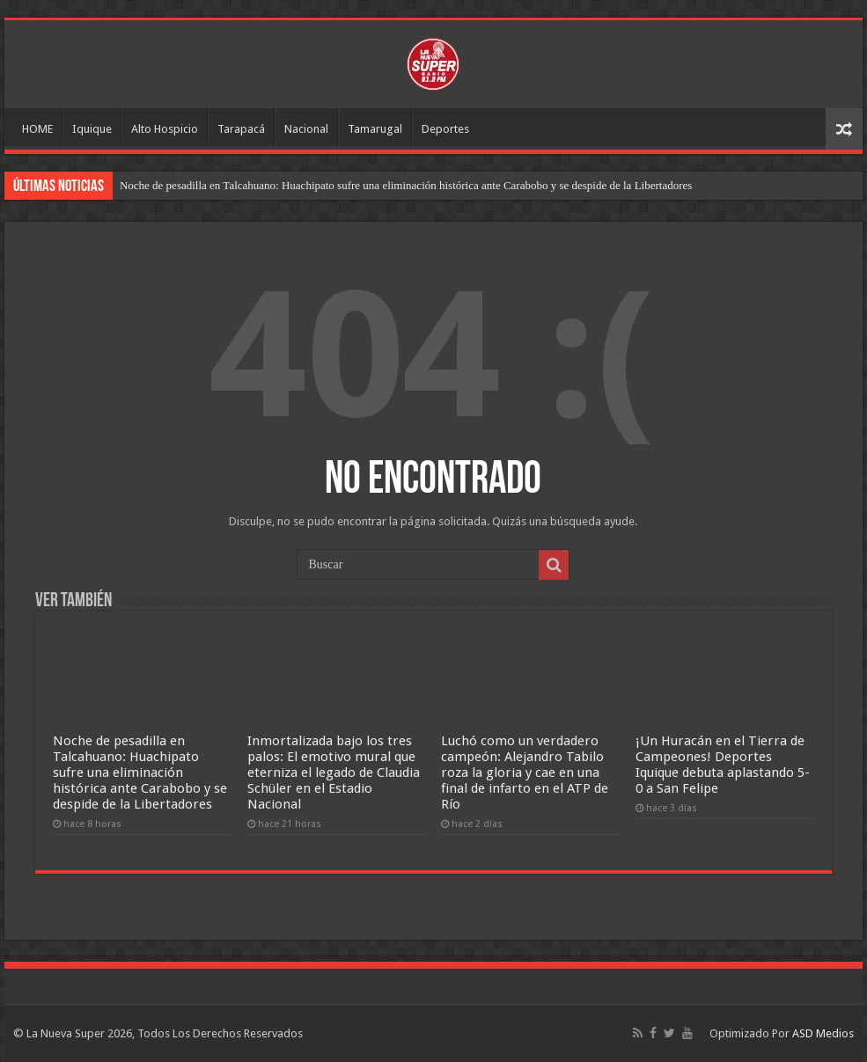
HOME (37, 128)
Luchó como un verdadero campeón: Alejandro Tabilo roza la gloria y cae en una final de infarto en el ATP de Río (524, 772)
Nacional (306, 128)
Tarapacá (241, 128)
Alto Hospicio (164, 128)
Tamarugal (375, 128)
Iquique (92, 128)
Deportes (445, 128)
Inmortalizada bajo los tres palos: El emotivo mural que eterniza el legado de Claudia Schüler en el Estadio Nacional (333, 772)
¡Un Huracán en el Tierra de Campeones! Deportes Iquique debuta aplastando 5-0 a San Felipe (723, 764)
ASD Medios (823, 1033)
